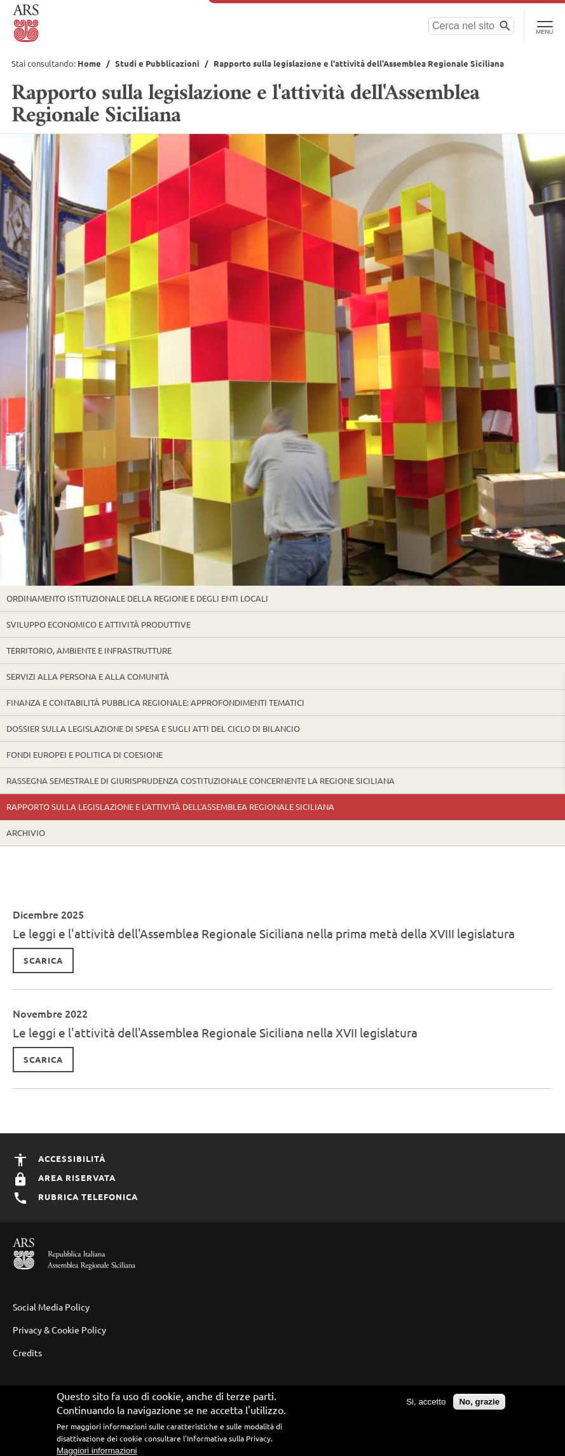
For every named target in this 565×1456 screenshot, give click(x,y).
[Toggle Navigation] (544, 25)
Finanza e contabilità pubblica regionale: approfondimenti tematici (155, 702)
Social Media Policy (51, 1306)
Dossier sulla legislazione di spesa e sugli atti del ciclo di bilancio (153, 728)
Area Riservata (64, 1177)
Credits (27, 1352)
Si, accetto (426, 1405)
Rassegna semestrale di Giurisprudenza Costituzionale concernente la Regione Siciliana (200, 780)
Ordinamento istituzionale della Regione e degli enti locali (137, 598)
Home (89, 63)
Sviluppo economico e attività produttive (98, 624)
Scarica (43, 960)
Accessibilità (59, 1158)
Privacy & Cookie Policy (59, 1329)
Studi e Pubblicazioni (157, 63)
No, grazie (479, 1405)
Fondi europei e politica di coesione (84, 754)
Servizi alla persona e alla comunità (87, 676)
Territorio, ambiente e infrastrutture (89, 650)
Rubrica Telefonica (75, 1196)
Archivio (25, 832)
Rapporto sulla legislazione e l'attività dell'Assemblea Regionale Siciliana (170, 806)
